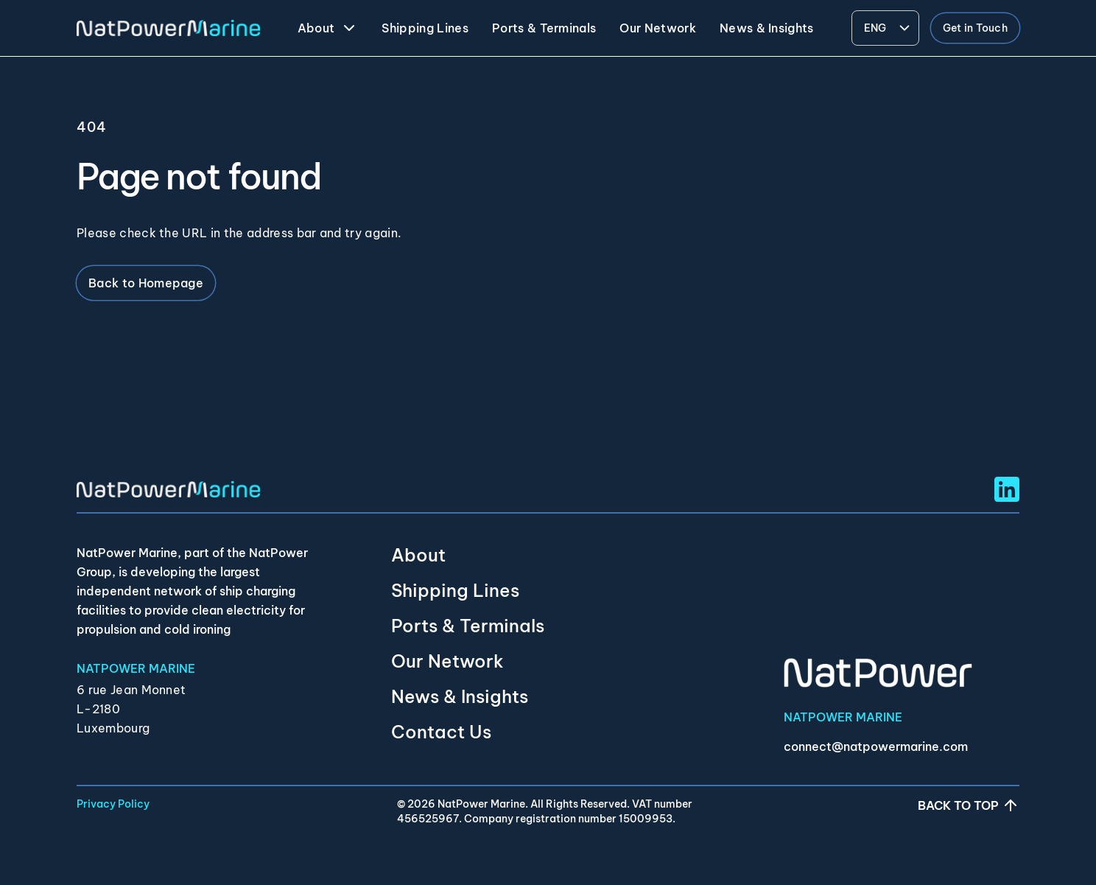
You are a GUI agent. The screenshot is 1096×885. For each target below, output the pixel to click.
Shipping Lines (455, 590)
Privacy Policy (113, 804)
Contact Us (441, 732)
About (418, 555)
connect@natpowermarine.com (876, 746)
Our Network (447, 661)
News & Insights (459, 696)
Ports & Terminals (467, 626)
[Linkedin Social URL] (1006, 489)
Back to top (968, 805)
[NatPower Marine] (168, 28)
